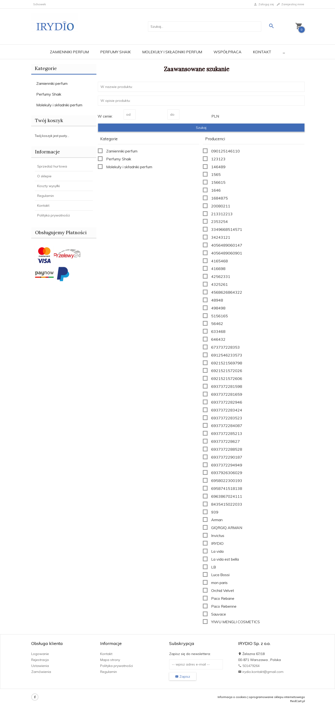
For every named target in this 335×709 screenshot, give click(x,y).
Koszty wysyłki (48, 186)
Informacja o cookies (232, 697)
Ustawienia (40, 666)
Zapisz (182, 676)
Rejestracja (40, 660)
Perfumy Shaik (115, 51)
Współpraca (227, 51)
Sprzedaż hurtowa (52, 166)
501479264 (249, 666)
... (284, 51)
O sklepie (44, 176)
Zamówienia (41, 672)
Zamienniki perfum (69, 51)
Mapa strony (110, 660)
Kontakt (262, 51)
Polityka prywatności (53, 215)
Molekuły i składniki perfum (172, 51)
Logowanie (40, 654)
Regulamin (45, 196)
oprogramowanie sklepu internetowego (277, 697)
